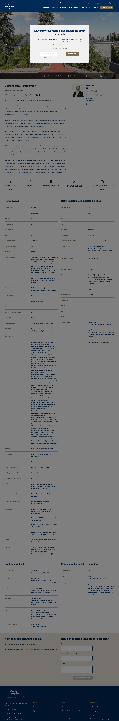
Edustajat (79, 3)
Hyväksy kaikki (72, 54)
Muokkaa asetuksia (48, 54)
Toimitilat (83, 7)
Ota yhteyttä (87, 3)
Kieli (112, 3)
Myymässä (63, 7)
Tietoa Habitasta (70, 3)
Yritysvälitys (93, 7)
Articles (105, 3)
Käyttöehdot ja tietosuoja (59, 48)
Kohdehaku (45, 7)
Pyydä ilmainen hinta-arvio (106, 7)
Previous (6, 43)
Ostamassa (54, 7)
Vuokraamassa (73, 7)
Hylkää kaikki (47, 58)
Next (113, 43)
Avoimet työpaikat (96, 3)
